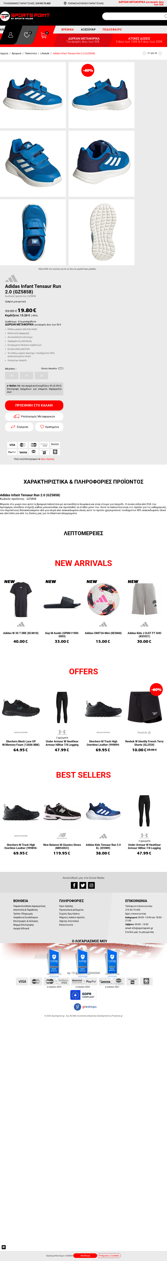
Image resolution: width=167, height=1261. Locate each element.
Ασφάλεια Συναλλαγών (25, 917)
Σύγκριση (22, 427)
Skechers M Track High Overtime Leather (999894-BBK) (103, 743)
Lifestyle (44, 53)
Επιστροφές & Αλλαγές (25, 921)
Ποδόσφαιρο (112, 29)
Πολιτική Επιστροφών (26, 459)
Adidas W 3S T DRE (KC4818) (21, 633)
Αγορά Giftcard (21, 928)
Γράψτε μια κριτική (15, 301)
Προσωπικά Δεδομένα (71, 909)
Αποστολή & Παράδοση (25, 909)
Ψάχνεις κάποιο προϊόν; (72, 917)
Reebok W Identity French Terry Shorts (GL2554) (144, 743)
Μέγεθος (10, 368)
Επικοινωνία (66, 924)
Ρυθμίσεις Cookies (109, 1255)
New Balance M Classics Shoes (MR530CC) (62, 846)
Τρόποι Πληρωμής (23, 913)
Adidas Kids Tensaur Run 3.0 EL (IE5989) (103, 846)
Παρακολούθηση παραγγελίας (29, 906)
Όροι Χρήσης (48, 459)
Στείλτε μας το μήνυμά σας (139, 932)
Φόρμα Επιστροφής (23, 924)
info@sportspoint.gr (142, 928)
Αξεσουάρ (88, 29)
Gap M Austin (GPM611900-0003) (62, 635)
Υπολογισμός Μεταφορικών (38, 416)
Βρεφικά (67, 29)
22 (41, 375)
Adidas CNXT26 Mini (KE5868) (103, 633)
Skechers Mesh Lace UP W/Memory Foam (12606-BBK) (21, 743)
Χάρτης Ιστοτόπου (69, 921)
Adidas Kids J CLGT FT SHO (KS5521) (144, 635)
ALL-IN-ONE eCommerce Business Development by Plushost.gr (94, 1016)
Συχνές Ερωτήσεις (69, 913)
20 (11, 375)
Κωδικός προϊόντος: (16, 296)
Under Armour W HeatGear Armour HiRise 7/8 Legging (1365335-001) (62, 743)
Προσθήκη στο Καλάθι (34, 405)
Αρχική (4, 53)
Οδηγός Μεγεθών (52, 369)
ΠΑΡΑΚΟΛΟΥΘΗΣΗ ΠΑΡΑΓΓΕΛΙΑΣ (86, 3)
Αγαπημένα (52, 427)
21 (26, 375)
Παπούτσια (31, 53)
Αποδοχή (85, 1255)
